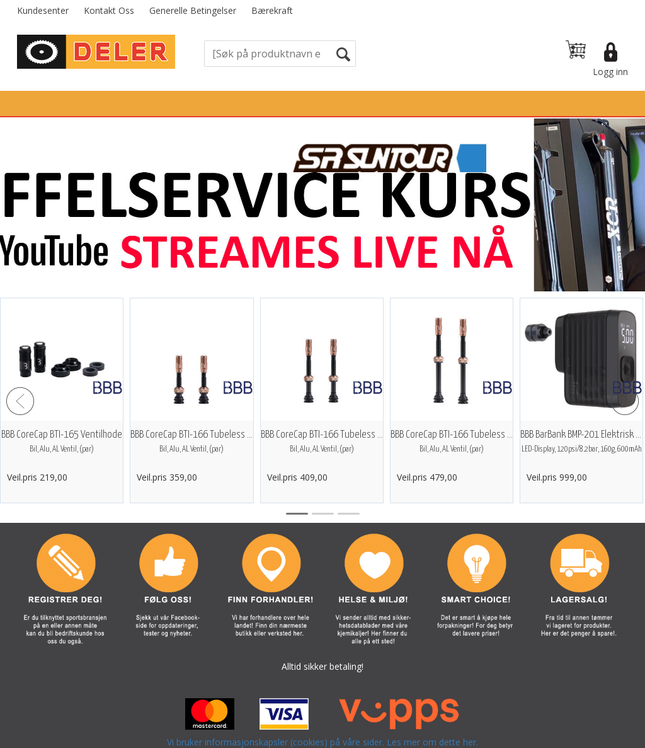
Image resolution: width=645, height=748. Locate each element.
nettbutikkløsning (432, 735)
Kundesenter (43, 10)
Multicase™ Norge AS (550, 735)
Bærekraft (272, 10)
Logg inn (610, 72)
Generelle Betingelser (192, 10)
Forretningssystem (343, 735)
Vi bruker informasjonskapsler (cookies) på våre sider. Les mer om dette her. (322, 710)
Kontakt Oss (109, 10)
